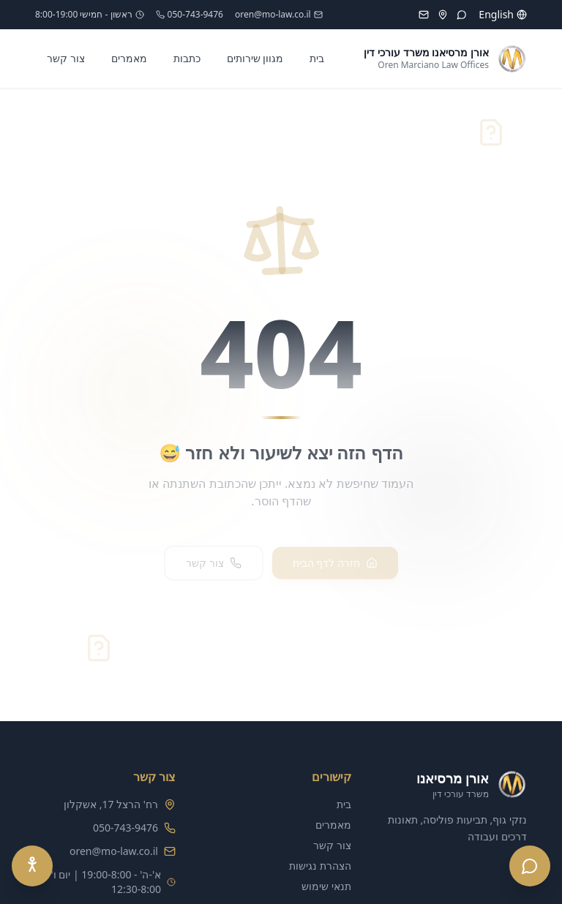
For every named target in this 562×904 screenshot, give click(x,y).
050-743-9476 (189, 14)
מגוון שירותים (255, 58)
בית (317, 58)
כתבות (187, 58)
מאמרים (129, 58)
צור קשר (66, 58)
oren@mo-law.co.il (279, 14)
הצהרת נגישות (320, 866)
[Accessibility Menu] (32, 865)
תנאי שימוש (326, 886)
